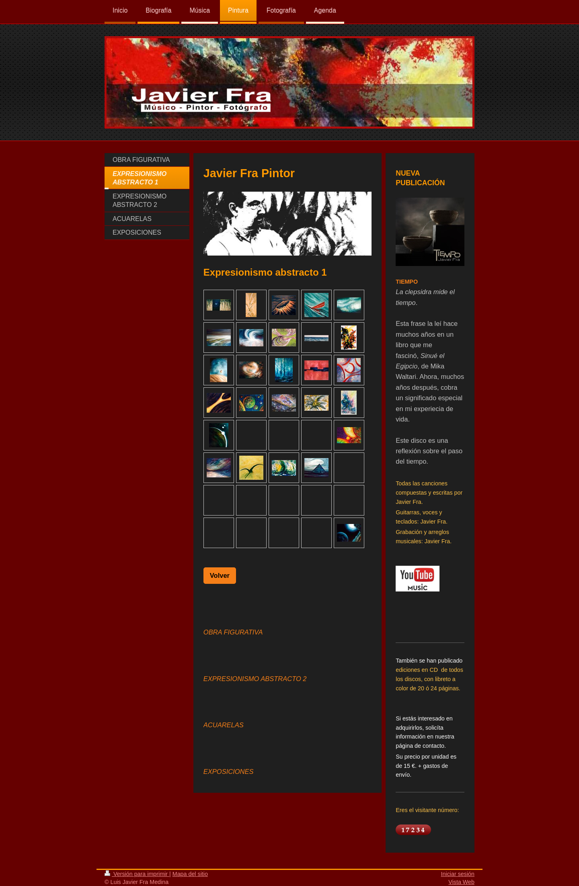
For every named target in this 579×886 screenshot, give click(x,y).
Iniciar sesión (457, 874)
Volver (220, 575)
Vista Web (461, 882)
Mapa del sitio (190, 874)
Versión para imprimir (137, 874)
